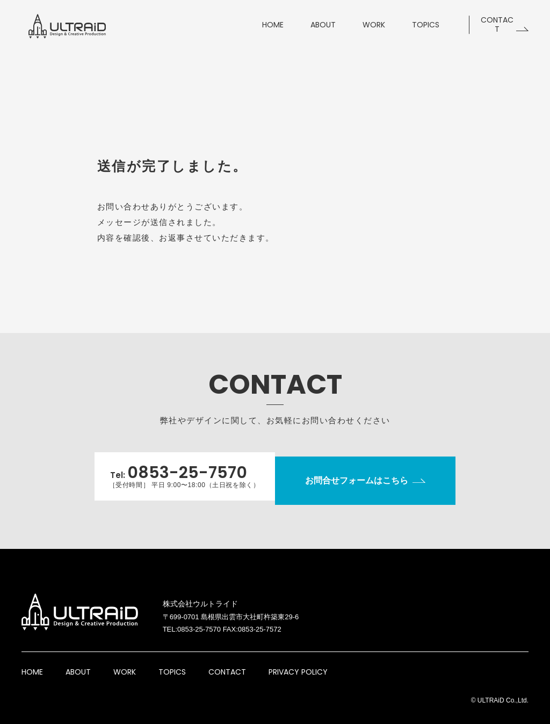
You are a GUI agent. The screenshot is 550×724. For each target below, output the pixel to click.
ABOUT (78, 663)
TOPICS (172, 663)
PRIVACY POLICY (298, 663)
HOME (32, 663)
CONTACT (227, 663)
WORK (124, 663)
